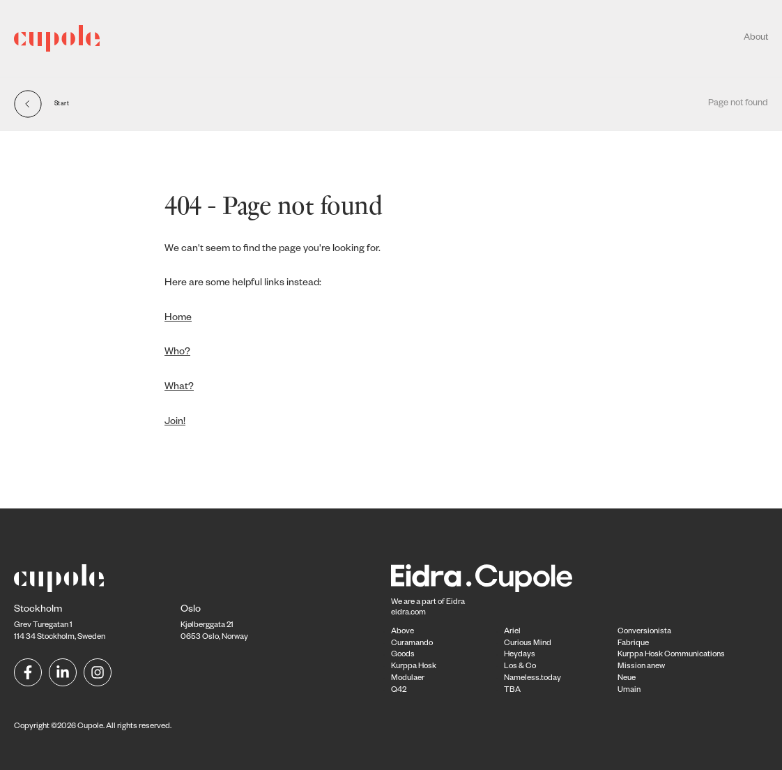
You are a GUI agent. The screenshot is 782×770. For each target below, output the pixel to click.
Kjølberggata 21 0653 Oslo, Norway (214, 624)
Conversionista (644, 632)
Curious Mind (527, 644)
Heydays (519, 655)
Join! (174, 422)
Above (402, 632)
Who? (177, 352)
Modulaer (407, 679)
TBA (512, 690)
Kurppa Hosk (413, 667)
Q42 (398, 690)
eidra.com (408, 613)
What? (179, 387)
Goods (403, 655)
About (756, 38)
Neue (627, 679)
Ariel (512, 632)
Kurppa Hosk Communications (671, 655)
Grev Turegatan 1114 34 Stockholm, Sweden (59, 624)
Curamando (412, 644)
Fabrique (633, 644)
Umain (629, 690)
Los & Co (520, 667)
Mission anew (641, 667)
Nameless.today (532, 679)
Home (178, 318)
